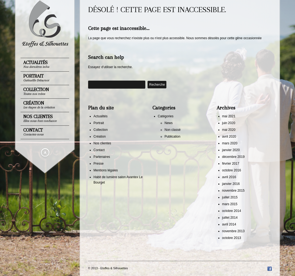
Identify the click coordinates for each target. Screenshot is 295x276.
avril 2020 (229, 136)
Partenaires (101, 157)
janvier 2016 (231, 184)
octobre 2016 (231, 170)
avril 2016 (229, 177)
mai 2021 (228, 116)
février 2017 (230, 163)
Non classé (172, 130)
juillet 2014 (229, 218)
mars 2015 (229, 204)
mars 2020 (229, 143)
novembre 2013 (233, 231)
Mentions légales (105, 170)
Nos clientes (39, 118)
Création (39, 104)
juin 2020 (228, 123)
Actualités (36, 64)
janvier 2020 (231, 150)
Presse (98, 163)
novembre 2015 (233, 190)
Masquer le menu (45, 152)
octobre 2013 (231, 238)
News (169, 123)
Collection (36, 91)
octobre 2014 (231, 211)
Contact (33, 131)
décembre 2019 (233, 157)
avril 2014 (229, 224)
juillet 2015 (229, 197)
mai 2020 (228, 130)
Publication (172, 136)
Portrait (36, 77)
